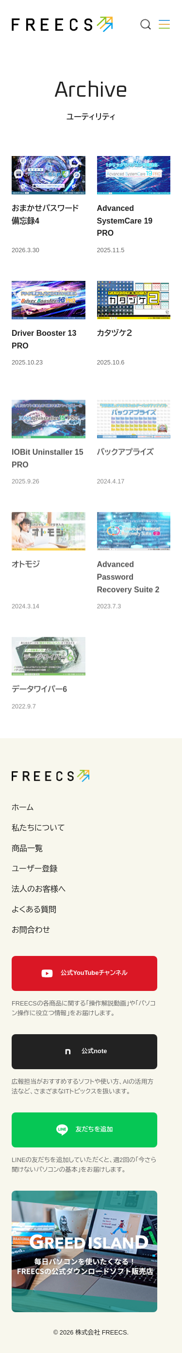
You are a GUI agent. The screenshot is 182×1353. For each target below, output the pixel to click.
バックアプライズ (125, 459)
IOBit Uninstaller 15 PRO (47, 465)
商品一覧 (27, 848)
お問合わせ (31, 930)
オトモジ (26, 572)
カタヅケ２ (114, 333)
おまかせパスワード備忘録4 (45, 214)
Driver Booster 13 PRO (44, 339)
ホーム (22, 807)
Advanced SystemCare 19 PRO (125, 220)
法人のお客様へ (39, 889)
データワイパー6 (39, 697)
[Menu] (145, 24)
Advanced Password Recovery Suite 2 (128, 584)
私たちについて (38, 828)
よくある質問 (34, 909)
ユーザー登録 (34, 869)
